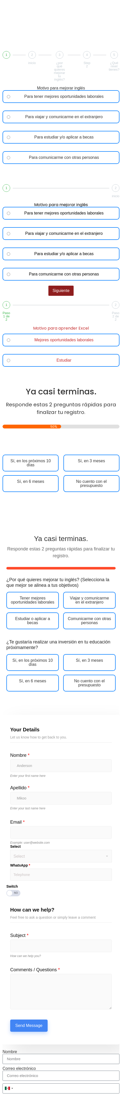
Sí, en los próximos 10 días (30, 463)
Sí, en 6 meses (30, 482)
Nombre (20, 755)
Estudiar (64, 360)
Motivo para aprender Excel (61, 328)
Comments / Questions (35, 969)
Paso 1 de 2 (6, 316)
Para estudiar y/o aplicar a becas (63, 137)
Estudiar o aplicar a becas (32, 621)
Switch (12, 886)
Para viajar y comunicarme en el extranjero (64, 117)
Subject (19, 935)
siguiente (61, 377)
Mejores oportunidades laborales (63, 340)
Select (15, 846)
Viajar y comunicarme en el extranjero (89, 600)
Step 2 (87, 64)
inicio (32, 63)
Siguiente (61, 174)
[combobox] (9, 1088)
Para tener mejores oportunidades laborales (63, 97)
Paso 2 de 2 (115, 316)
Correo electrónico (19, 1069)
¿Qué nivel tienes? (114, 66)
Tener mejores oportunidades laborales (33, 600)
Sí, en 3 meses (91, 461)
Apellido (20, 787)
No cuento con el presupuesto (91, 484)
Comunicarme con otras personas (89, 621)
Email (17, 822)
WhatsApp (20, 865)
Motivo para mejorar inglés (61, 88)
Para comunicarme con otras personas (64, 158)
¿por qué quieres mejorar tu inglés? (59, 71)
